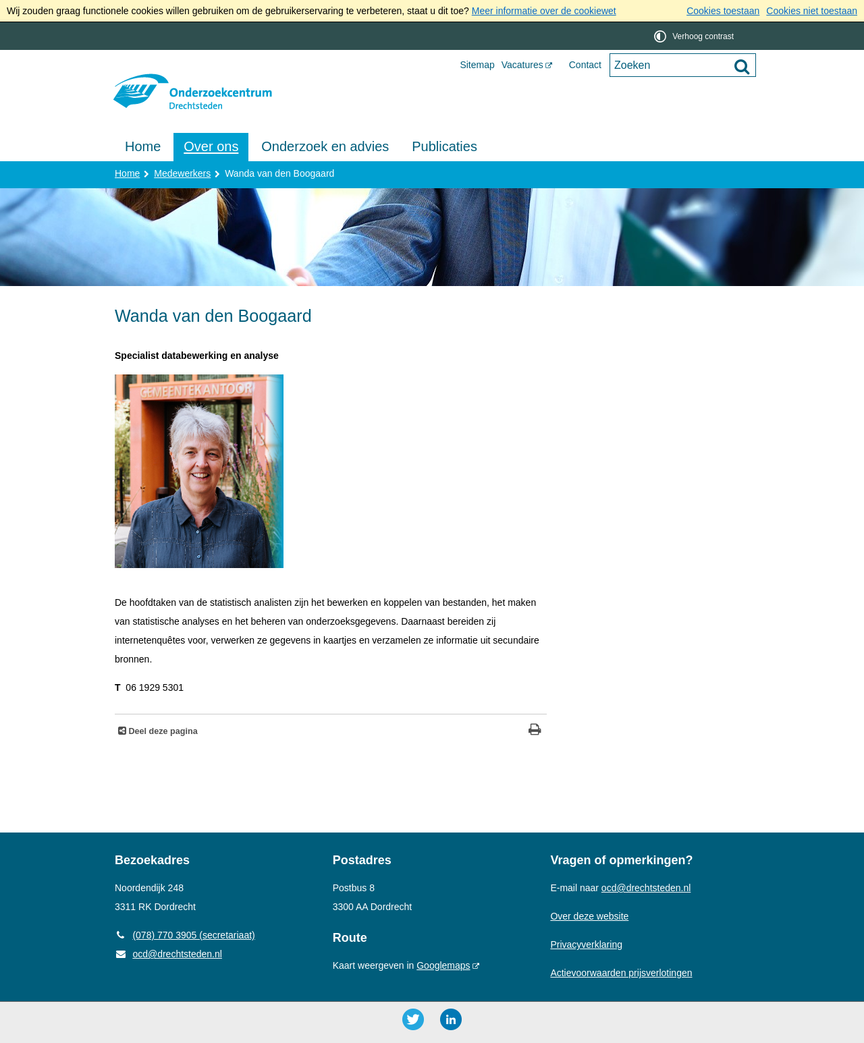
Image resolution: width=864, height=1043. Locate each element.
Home (143, 146)
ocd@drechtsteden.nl (168, 954)
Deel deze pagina (162, 731)
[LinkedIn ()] (451, 1019)
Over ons (211, 146)
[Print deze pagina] (534, 731)
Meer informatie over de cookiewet (544, 10)
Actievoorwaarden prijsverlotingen (621, 972)
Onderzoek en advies (325, 146)
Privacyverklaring (586, 944)
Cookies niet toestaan (811, 10)
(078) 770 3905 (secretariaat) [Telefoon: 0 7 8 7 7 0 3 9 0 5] (185, 935)
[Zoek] (742, 66)
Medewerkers (182, 173)
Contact (585, 64)
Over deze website (589, 916)
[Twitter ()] (413, 1019)
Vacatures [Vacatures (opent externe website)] (522, 64)
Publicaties (444, 146)
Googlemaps (443, 965)
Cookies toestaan (722, 10)
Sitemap (477, 64)
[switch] (695, 36)
